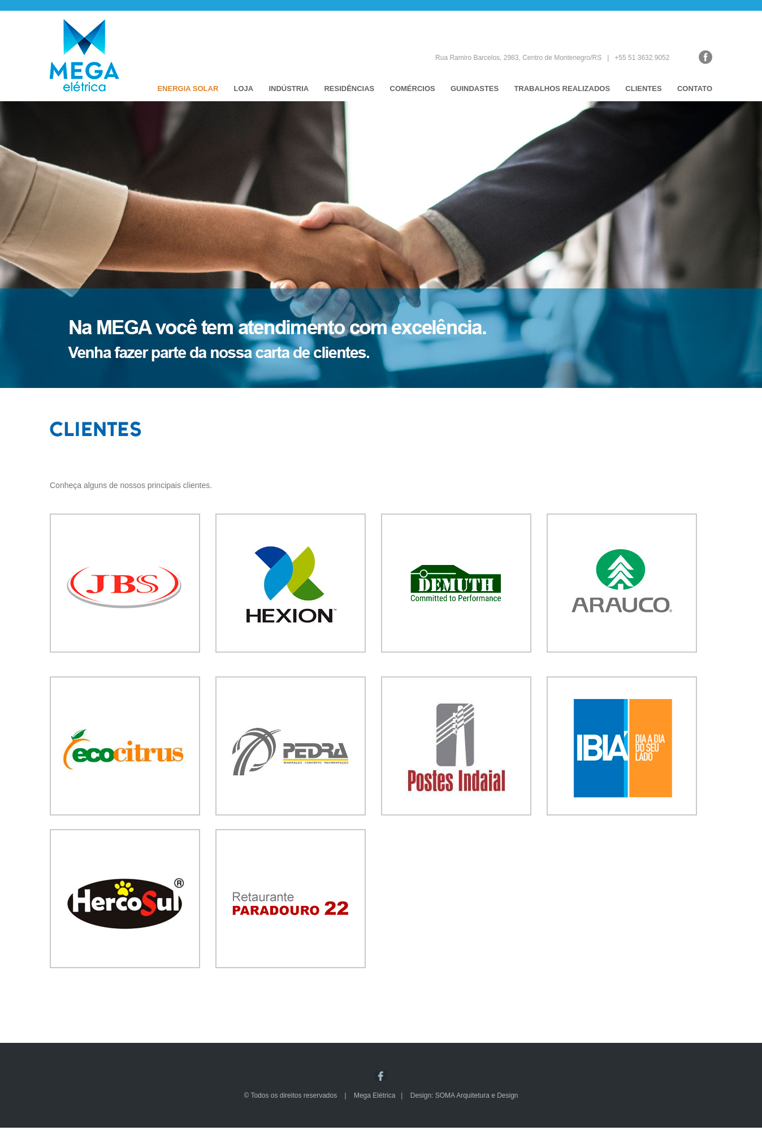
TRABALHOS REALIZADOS (562, 88)
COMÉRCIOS (412, 88)
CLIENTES (643, 88)
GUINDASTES (475, 88)
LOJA (244, 88)
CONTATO (694, 88)
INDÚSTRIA (289, 88)
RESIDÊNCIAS (349, 88)
